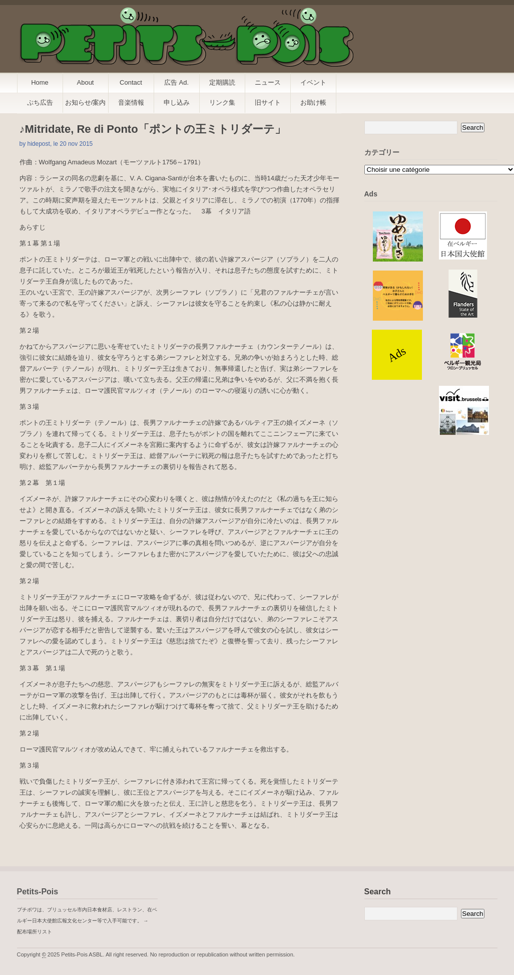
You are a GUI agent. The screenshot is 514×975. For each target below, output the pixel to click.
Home (40, 82)
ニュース (268, 82)
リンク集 (222, 102)
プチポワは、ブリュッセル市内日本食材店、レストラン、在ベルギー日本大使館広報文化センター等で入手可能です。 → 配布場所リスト (87, 920)
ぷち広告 (40, 102)
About (85, 82)
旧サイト (268, 102)
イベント (313, 82)
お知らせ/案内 (85, 102)
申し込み (177, 102)
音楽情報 (131, 102)
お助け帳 (313, 102)
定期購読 (222, 82)
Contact (131, 82)
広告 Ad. (176, 82)
